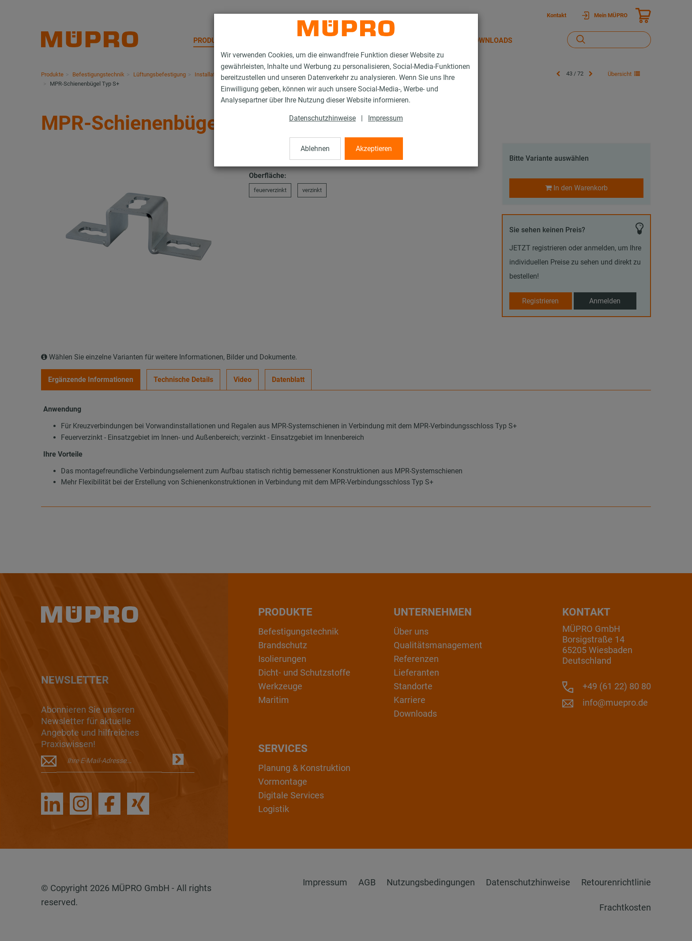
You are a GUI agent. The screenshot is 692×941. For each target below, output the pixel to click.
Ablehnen (315, 148)
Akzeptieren (374, 148)
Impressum (385, 118)
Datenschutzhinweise (322, 118)
